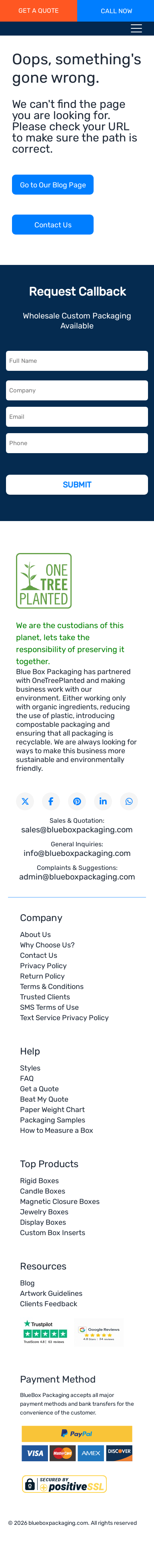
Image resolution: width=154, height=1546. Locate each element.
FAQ (27, 1078)
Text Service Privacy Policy (64, 1017)
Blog (27, 1283)
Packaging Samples (52, 1120)
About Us (35, 934)
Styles (30, 1068)
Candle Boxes (42, 1191)
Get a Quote (39, 1088)
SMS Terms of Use (49, 1007)
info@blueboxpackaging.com (77, 853)
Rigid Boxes (39, 1180)
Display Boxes (43, 1222)
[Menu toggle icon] (136, 30)
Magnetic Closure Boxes (60, 1201)
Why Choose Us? (47, 945)
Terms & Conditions (52, 986)
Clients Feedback (48, 1303)
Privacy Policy (43, 965)
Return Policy (42, 976)
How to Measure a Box (56, 1130)
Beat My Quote (44, 1099)
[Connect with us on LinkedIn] (103, 801)
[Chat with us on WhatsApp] (129, 801)
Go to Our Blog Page (53, 185)
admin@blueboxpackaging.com (77, 876)
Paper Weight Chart (52, 1109)
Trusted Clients (45, 997)
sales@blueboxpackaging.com (77, 829)
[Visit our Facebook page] (51, 801)
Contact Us (53, 225)
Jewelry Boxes (44, 1212)
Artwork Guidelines (51, 1293)
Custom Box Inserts (52, 1232)
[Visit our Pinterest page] (77, 801)
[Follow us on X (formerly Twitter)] (25, 801)
